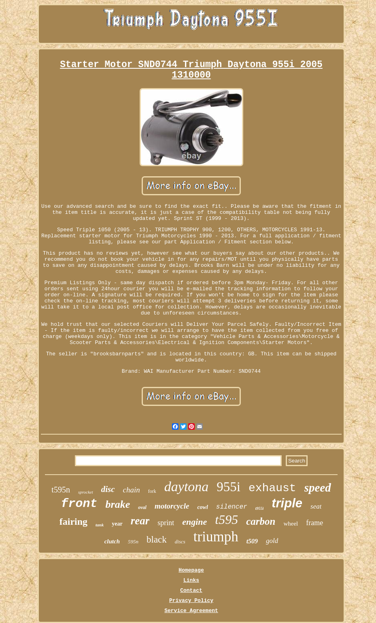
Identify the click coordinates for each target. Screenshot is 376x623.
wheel (290, 523)
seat (315, 506)
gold (272, 541)
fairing (73, 521)
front (79, 504)
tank (100, 524)
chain (131, 490)
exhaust (272, 488)
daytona (186, 486)
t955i (259, 508)
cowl (202, 507)
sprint (165, 523)
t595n (60, 489)
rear (140, 521)
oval (142, 507)
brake (118, 504)
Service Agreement (191, 611)
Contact (191, 590)
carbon (260, 521)
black (157, 539)
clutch (112, 541)
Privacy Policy (191, 601)
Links (191, 580)
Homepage (191, 570)
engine (194, 522)
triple (287, 503)
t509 (252, 541)
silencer (231, 507)
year (117, 524)
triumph (215, 537)
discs (180, 542)
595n (133, 542)
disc (108, 489)
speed (317, 487)
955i (228, 486)
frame (314, 523)
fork (152, 491)
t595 (226, 519)
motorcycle (172, 506)
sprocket (85, 492)
